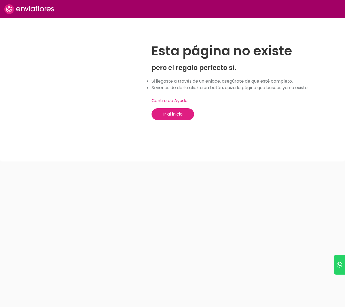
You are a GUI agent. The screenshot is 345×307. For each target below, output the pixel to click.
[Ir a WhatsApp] (339, 265)
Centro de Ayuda (170, 100)
